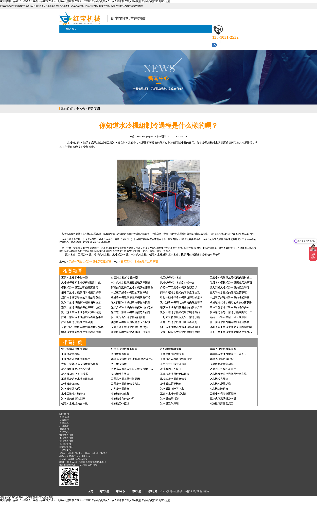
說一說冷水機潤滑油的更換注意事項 (181, 302)
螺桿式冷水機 (102, 254)
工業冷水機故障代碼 (172, 354)
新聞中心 (120, 491)
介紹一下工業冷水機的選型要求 (178, 287)
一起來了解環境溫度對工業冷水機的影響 (184, 317)
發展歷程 (64, 420)
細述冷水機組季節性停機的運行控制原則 (134, 297)
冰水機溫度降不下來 (172, 388)
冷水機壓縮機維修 (170, 349)
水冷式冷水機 (139, 254)
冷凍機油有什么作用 (123, 398)
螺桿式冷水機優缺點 (221, 359)
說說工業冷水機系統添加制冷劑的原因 (182, 312)
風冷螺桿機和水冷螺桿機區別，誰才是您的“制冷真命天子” (95, 282)
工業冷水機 (84, 254)
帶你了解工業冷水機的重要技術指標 (82, 327)
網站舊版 (139, 6)
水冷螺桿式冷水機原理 (74, 349)
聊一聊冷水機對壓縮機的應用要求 (229, 322)
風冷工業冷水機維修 (73, 393)
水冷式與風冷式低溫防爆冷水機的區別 (133, 368)
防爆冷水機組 (66, 447)
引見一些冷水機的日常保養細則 (178, 322)
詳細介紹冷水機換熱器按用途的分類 (132, 307)
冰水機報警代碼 (70, 388)
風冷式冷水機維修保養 (173, 378)
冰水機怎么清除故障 (73, 398)
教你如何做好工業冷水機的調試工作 (231, 312)
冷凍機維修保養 (120, 393)
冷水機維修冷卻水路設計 (75, 368)
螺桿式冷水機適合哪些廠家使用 (79, 287)
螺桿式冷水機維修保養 (223, 349)
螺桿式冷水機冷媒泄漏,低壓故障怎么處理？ (136, 359)
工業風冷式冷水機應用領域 (77, 378)
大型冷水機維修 (120, 388)
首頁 (90, 491)
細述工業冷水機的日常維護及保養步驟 (83, 292)
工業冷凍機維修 (70, 354)
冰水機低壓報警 (169, 398)
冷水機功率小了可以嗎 (74, 373)
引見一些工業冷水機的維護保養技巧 (231, 332)
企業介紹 (64, 417)
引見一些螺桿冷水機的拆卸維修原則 (181, 297)
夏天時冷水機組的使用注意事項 (228, 292)
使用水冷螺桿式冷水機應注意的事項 (231, 282)
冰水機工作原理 (169, 403)
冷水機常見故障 (120, 373)
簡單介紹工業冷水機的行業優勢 (129, 327)
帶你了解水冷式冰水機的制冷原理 (180, 332)
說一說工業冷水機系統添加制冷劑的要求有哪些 (89, 312)
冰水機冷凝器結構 (220, 383)
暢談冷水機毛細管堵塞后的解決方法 (181, 307)
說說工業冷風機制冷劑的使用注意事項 (83, 302)
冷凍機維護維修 (70, 383)
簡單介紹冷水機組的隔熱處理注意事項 (182, 292)
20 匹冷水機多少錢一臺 (124, 277)
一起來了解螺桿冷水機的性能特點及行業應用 (236, 297)
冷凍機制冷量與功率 (221, 363)
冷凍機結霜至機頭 (170, 383)
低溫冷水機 (155, 254)
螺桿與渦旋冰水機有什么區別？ (228, 354)
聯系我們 (64, 429)
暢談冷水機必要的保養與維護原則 (81, 332)
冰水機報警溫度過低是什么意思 (228, 373)
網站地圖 (152, 491)
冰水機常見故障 (219, 378)
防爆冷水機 (171, 254)
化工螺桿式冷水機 (170, 277)
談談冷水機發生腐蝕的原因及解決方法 (133, 322)
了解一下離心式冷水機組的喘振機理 (90, 261)
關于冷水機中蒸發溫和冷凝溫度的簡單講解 (185, 327)
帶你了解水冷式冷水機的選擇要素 (229, 307)
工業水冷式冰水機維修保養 (176, 359)
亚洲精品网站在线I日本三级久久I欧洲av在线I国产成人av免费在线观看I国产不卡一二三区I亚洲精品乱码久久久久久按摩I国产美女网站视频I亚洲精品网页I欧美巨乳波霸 (85, 1)
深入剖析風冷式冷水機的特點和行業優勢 (233, 287)
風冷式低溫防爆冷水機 (223, 398)
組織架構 (64, 426)
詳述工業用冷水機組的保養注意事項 (82, 317)
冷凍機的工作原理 (170, 368)
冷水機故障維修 (219, 388)
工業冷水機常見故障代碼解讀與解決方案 (233, 277)
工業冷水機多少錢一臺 (74, 277)
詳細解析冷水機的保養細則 (77, 322)
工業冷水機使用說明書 (173, 393)
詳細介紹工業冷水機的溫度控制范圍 (231, 327)
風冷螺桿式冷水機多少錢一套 (177, 282)
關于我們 (104, 491)
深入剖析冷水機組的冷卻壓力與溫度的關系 (136, 302)
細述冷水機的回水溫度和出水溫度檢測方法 (136, 332)
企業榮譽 (64, 423)
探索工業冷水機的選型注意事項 (139, 261)
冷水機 (80, 108)
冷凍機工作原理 (120, 403)
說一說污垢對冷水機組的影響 (128, 317)
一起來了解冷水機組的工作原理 (129, 292)
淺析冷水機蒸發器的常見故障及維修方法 (85, 297)
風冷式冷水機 (120, 254)
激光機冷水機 (119, 363)
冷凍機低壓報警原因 (221, 403)
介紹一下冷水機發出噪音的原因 (228, 317)
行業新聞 (94, 108)
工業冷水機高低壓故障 (223, 393)
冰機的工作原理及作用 (223, 368)
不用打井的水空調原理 (173, 363)
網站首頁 (71, 28)
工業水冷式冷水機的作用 (75, 359)
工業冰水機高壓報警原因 (125, 378)
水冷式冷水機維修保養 (124, 349)
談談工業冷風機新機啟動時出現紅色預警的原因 (89, 307)
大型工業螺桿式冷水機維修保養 (79, 363)
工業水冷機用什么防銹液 (174, 373)
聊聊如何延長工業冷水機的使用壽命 (132, 287)
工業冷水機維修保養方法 (125, 383)
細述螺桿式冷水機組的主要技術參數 (231, 302)
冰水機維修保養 (120, 354)
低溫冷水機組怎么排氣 (74, 403)
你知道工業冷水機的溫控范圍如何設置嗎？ (136, 312)
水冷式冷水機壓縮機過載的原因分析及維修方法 (138, 282)
